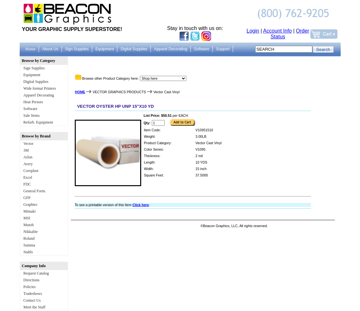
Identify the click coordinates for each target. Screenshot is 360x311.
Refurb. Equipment (38, 122)
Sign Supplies (34, 68)
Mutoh (29, 225)
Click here (140, 205)
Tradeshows (33, 293)
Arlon (28, 157)
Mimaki (30, 211)
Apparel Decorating (39, 95)
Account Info (277, 31)
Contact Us (32, 300)
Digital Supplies (36, 81)
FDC (27, 184)
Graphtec (31, 204)
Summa (29, 245)
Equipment (32, 75)
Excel (28, 177)
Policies (30, 287)
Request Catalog (36, 273)
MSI (27, 218)
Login (253, 31)
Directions (32, 280)
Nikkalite (31, 231)
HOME (80, 92)
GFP (27, 198)
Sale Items (32, 115)
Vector (29, 143)
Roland (29, 238)
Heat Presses (33, 102)
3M (26, 150)
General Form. (35, 191)
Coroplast (31, 170)
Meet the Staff (34, 307)
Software (30, 108)
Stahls (28, 252)
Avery (28, 164)
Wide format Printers (40, 88)
